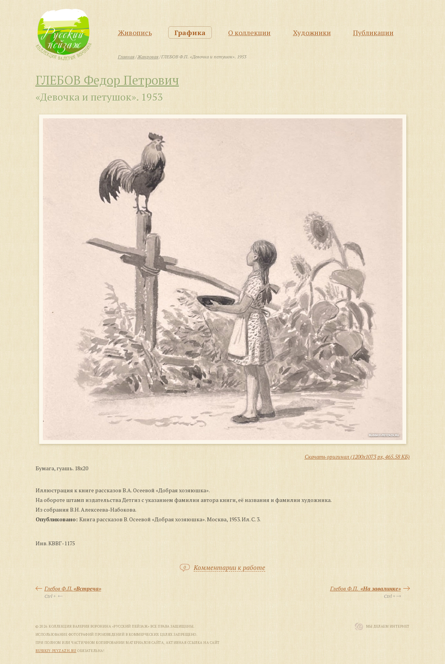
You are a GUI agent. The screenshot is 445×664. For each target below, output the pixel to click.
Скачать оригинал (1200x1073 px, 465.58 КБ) (357, 456)
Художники (312, 32)
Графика (190, 32)
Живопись (135, 32)
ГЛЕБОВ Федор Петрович (107, 80)
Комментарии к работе (229, 568)
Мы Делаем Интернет (388, 626)
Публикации (373, 32)
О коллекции (249, 32)
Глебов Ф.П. (72, 588)
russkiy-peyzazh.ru (56, 651)
